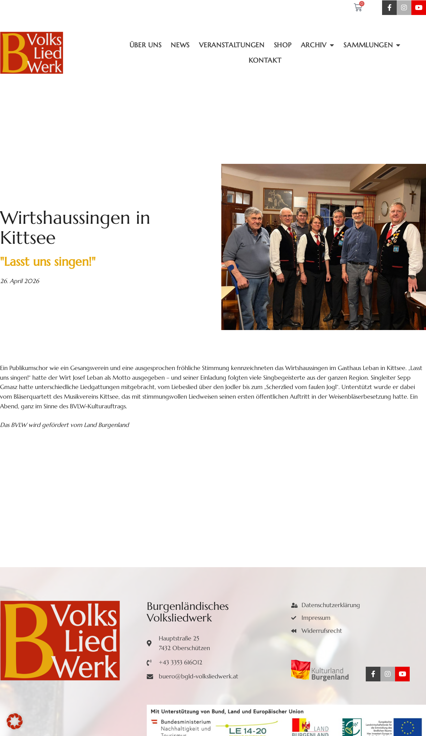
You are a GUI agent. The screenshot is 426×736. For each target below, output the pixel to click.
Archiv (317, 45)
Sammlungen (372, 45)
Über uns (145, 45)
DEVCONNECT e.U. (307, 719)
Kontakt (265, 60)
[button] (14, 721)
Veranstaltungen (232, 45)
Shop (283, 45)
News (180, 45)
